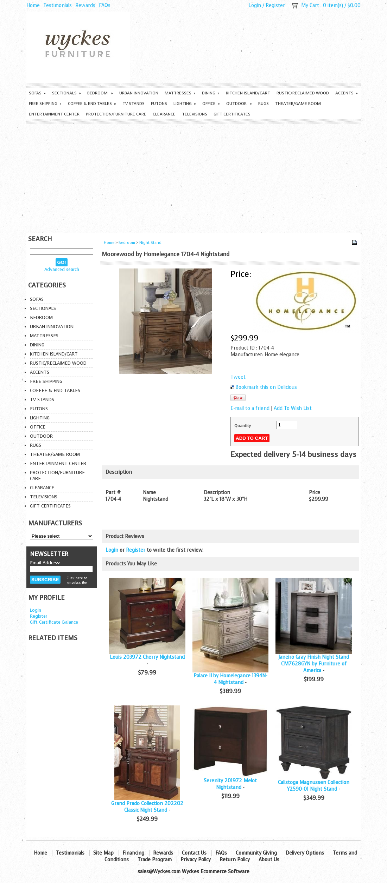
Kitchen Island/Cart (248, 93)
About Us (269, 859)
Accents (346, 93)
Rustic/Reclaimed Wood (303, 93)
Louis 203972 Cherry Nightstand (147, 657)
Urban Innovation (138, 93)
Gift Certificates (232, 114)
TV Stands (133, 103)
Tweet (238, 377)
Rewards (85, 5)
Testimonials (57, 5)
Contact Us (194, 853)
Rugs (263, 103)
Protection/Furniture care (116, 114)
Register (275, 5)
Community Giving (256, 853)
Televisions (194, 114)
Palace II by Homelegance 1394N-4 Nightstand (230, 679)
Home (33, 5)
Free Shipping (45, 103)
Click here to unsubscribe (76, 580)
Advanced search (61, 269)
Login (254, 5)
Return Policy (235, 859)
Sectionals (66, 93)
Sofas (37, 93)
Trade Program (155, 859)
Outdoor (239, 103)
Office (211, 103)
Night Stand (150, 242)
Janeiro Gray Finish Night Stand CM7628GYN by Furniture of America (313, 664)
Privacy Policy (195, 859)
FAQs (104, 5)
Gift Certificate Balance (54, 622)
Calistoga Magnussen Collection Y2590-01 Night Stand (313, 785)
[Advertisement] (193, 177)
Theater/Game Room (298, 103)
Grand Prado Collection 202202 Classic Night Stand (147, 807)
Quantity (242, 426)
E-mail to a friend (249, 408)
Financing (133, 853)
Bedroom (100, 93)
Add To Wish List (293, 408)
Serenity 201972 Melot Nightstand (230, 784)
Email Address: (45, 563)
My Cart (310, 5)
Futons (159, 103)
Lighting (184, 103)
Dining (211, 93)
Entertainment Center (54, 114)
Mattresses (180, 93)
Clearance (164, 114)
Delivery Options (305, 853)
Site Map (103, 853)
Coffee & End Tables (92, 103)
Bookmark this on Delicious (266, 387)
